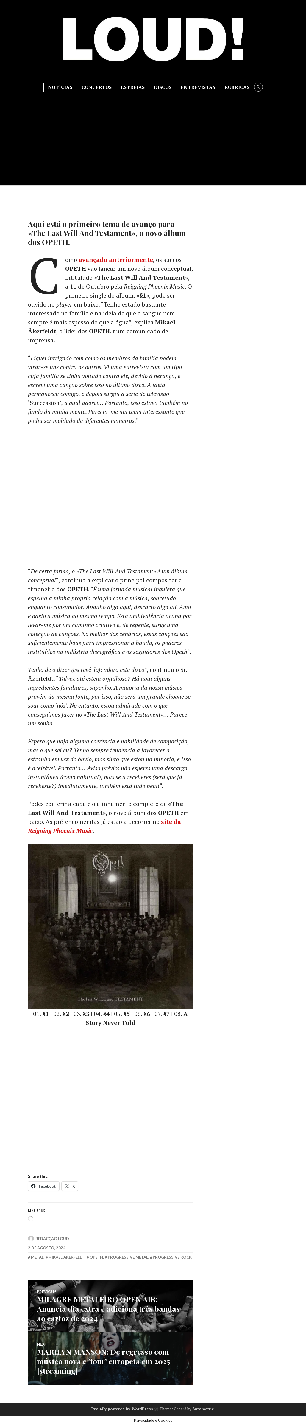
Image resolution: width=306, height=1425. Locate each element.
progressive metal (128, 1257)
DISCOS (162, 87)
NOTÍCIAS (60, 87)
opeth (96, 1257)
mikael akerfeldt (66, 1257)
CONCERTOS (97, 87)
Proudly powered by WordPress (122, 1409)
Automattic (203, 1409)
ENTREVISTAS (198, 87)
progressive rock (172, 1257)
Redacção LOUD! (53, 1238)
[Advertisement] (153, 136)
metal (37, 1257)
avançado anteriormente (116, 260)
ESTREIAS (133, 87)
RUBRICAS (236, 87)
